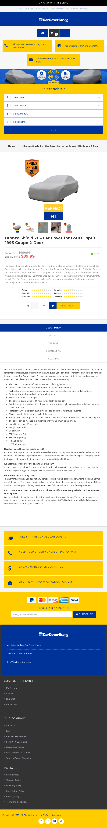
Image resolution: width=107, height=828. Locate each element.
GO (53, 130)
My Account (12, 688)
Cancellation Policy (15, 791)
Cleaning (53, 358)
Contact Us (11, 704)
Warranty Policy (13, 785)
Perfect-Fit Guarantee (16, 741)
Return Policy (12, 774)
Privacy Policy (12, 796)
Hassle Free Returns (15, 747)
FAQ (8, 730)
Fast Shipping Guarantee (18, 752)
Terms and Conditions (16, 801)
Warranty (53, 343)
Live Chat (10, 698)
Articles (9, 693)
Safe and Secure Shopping (18, 758)
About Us (10, 725)
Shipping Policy (13, 780)
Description (53, 327)
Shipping (54, 335)
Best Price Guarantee (16, 736)
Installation (53, 351)
